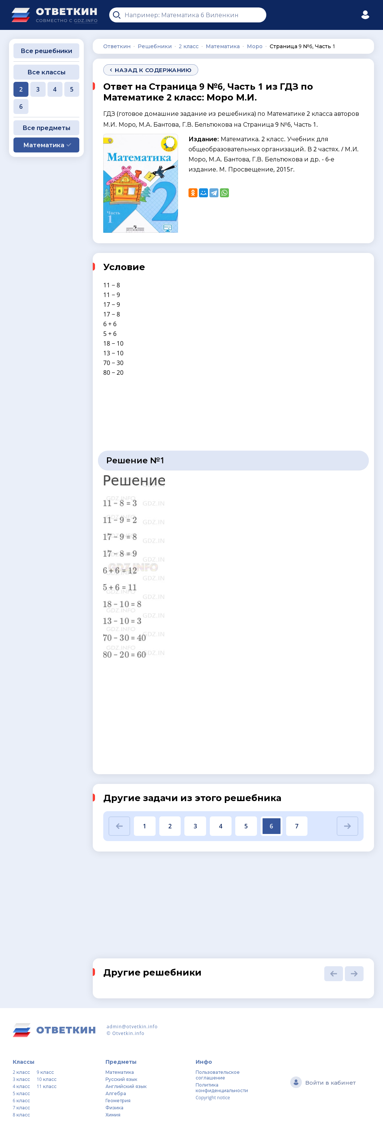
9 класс (45, 1072)
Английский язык (126, 1086)
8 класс (21, 1115)
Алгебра (115, 1093)
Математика (119, 1072)
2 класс (21, 1072)
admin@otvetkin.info (132, 1026)
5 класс (21, 1093)
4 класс (21, 1086)
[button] (119, 826)
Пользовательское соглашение (218, 1075)
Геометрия (118, 1100)
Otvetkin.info (128, 1033)
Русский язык (121, 1079)
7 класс (21, 1107)
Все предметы (46, 128)
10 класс (46, 1079)
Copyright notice (213, 1097)
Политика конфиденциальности (222, 1088)
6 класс (21, 1100)
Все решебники (46, 51)
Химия (112, 1115)
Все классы (46, 72)
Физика (114, 1107)
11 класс (46, 1086)
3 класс (21, 1079)
